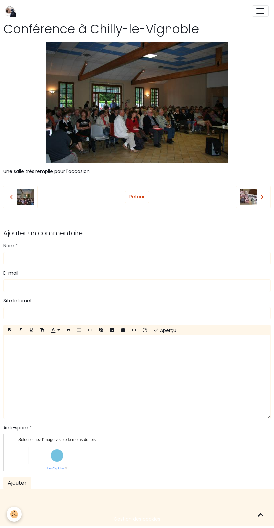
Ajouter (17, 483)
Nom (8, 245)
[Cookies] (14, 514)
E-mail (10, 273)
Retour (137, 196)
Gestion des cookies (137, 519)
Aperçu (164, 330)
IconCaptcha (55, 468)
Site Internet (17, 300)
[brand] (12, 11)
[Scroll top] (260, 514)
